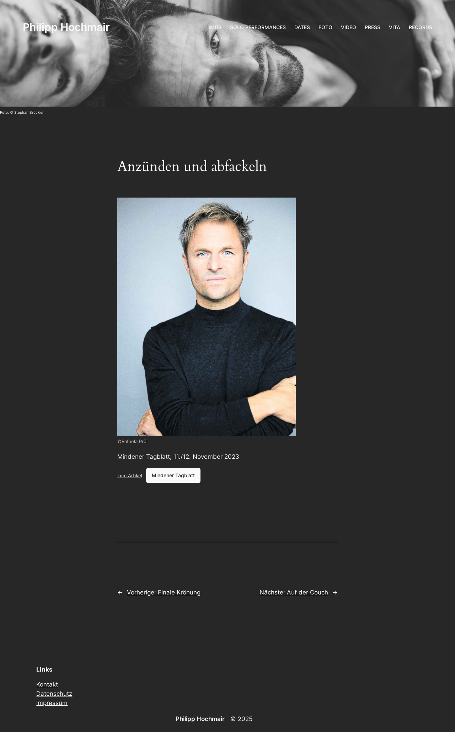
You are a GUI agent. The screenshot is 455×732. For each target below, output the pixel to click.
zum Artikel (129, 475)
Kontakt (47, 684)
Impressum (52, 702)
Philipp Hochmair (66, 27)
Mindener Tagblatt (173, 475)
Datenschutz (54, 693)
